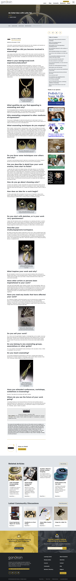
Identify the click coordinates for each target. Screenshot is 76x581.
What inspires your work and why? (55, 66)
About (68, 3)
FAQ (61, 566)
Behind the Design (28, 25)
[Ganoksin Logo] (6, 2)
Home (9, 25)
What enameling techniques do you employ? (57, 50)
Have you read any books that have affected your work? (58, 72)
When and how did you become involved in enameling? (57, 39)
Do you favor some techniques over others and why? (58, 53)
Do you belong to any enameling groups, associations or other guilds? (57, 77)
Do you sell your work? (53, 74)
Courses (46, 563)
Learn (44, 3)
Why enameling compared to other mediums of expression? (58, 48)
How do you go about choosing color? (56, 58)
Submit (64, 548)
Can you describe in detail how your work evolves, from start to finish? (57, 56)
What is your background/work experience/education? (55, 42)
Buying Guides (47, 559)
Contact (62, 563)
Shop (50, 3)
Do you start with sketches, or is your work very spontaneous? (58, 62)
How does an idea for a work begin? (56, 60)
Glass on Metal (11, 415)
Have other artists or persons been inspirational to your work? (58, 69)
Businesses (63, 3)
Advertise (62, 559)
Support (62, 569)
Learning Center (14, 25)
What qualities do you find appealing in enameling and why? (56, 45)
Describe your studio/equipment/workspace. (58, 64)
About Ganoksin (64, 556)
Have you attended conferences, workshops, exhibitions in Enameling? (57, 81)
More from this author (16, 40)
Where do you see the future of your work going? (57, 84)
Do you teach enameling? (54, 79)
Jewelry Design (21, 25)
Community (55, 3)
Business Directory (48, 569)
